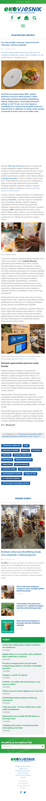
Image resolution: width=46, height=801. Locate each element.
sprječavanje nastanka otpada (15, 483)
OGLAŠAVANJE (19, 1)
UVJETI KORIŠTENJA (23, 785)
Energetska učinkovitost (23, 770)
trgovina (6, 455)
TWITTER (18, 19)
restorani (36, 450)
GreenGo (12, 200)
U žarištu (23, 777)
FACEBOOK (11, 19)
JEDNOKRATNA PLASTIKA (11, 474)
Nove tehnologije (23, 773)
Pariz (26, 445)
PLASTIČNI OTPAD (9, 469)
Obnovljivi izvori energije (23, 775)
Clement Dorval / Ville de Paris (27, 359)
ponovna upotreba (10, 450)
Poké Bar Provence (16, 166)
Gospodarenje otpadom (23, 766)
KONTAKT (27, 1)
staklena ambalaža (22, 455)
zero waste (7, 460)
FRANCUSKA (7, 464)
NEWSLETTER (26, 19)
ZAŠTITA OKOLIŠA (21, 464)
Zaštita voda (23, 768)
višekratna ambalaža (11, 445)
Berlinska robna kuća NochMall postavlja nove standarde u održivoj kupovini (21, 553)
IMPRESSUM (23, 781)
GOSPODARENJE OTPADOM (29, 469)
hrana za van (30, 474)
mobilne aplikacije (23, 460)
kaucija (25, 450)
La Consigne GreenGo (11, 478)
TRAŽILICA (35, 19)
